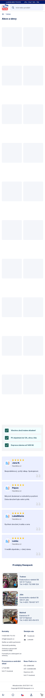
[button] (12, 45)
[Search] (26, 7)
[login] (32, 695)
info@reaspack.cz (8, 639)
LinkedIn (30, 639)
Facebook (30, 636)
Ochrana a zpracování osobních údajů (9, 649)
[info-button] (13, 695)
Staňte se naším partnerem (11, 642)
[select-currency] (22, 695)
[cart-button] (42, 695)
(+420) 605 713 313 (8, 636)
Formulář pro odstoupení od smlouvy (11, 654)
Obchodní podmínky (9, 645)
